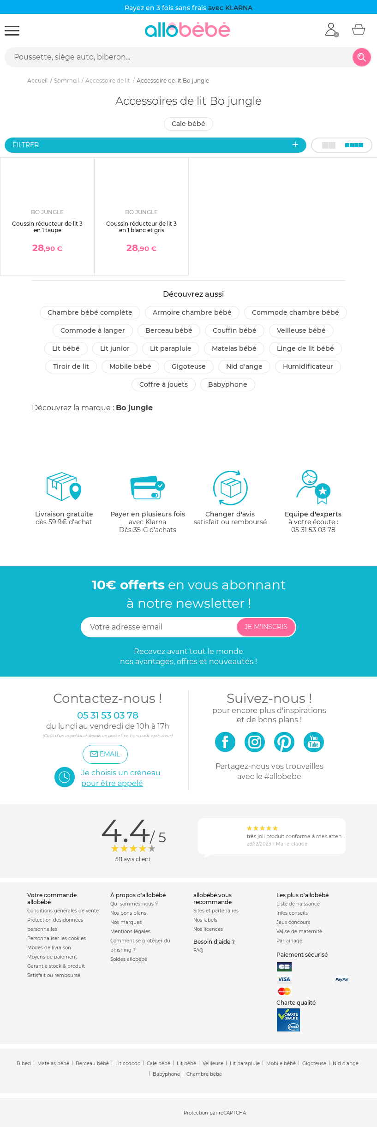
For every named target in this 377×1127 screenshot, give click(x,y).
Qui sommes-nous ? (134, 904)
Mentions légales (130, 932)
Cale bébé (188, 124)
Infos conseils (292, 913)
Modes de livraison (49, 948)
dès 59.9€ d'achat (64, 501)
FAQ (198, 950)
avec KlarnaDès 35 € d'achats (147, 501)
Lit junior (115, 348)
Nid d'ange (244, 366)
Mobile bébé (130, 366)
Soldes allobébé (128, 959)
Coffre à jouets (163, 384)
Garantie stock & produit (56, 966)
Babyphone (227, 384)
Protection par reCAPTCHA (215, 1113)
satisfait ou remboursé (230, 497)
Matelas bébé (234, 348)
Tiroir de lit (71, 366)
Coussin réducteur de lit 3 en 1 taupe (47, 227)
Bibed (24, 1064)
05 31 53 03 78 (313, 530)
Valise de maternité (299, 932)
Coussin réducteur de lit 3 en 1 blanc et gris (141, 227)
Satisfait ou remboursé (53, 975)
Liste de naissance (298, 904)
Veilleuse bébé (301, 330)
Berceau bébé (168, 330)
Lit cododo (127, 1064)
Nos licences (208, 929)
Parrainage (289, 941)
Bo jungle (134, 407)
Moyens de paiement (52, 957)
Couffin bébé (235, 330)
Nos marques (126, 922)
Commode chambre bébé (295, 312)
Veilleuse (213, 1064)
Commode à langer (92, 330)
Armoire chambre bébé (192, 312)
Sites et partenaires (216, 911)
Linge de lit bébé (305, 348)
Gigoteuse (189, 366)
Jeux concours (293, 922)
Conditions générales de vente (63, 911)
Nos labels (205, 920)
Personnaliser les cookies (56, 938)
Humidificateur (308, 366)
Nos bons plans (128, 913)
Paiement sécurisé (302, 954)
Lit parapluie (170, 348)
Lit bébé (66, 348)
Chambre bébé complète (90, 312)
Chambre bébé (204, 1074)
